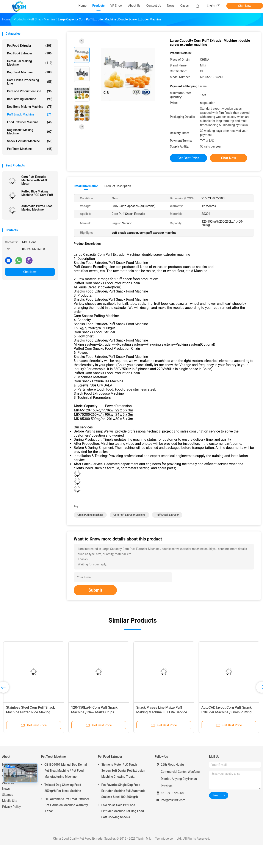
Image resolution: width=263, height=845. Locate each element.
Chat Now (244, 6)
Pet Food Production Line (30, 91)
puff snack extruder (167, 514)
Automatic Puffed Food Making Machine (37, 207)
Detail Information (86, 186)
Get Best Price (188, 158)
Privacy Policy (11, 806)
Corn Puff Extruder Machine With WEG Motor (34, 180)
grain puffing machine (90, 514)
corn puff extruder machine (129, 514)
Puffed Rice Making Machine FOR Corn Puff (37, 193)
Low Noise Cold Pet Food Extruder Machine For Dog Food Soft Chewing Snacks (122, 811)
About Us (8, 782)
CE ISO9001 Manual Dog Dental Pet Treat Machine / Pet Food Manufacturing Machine (65, 770)
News (6, 788)
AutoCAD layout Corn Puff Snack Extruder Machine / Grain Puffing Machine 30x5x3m (226, 712)
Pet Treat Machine (30, 149)
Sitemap (7, 794)
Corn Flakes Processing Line (30, 81)
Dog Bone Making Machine (30, 107)
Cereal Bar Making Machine (30, 62)
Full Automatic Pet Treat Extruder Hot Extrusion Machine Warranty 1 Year (66, 805)
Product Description (117, 186)
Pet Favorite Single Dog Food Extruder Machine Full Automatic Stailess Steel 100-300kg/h (123, 791)
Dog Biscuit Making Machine (30, 131)
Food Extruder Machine (30, 122)
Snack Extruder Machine (30, 141)
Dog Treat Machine (30, 72)
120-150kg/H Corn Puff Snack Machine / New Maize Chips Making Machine (94, 712)
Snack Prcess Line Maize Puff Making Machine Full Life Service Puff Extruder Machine (161, 712)
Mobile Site (9, 800)
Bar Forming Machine (30, 99)
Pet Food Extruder (30, 45)
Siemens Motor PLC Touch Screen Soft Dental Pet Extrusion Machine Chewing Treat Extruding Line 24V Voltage (123, 771)
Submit (95, 590)
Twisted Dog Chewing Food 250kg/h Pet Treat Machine (62, 788)
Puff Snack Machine (30, 114)
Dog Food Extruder (30, 53)
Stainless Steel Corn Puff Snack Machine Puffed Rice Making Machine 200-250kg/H (30, 712)
